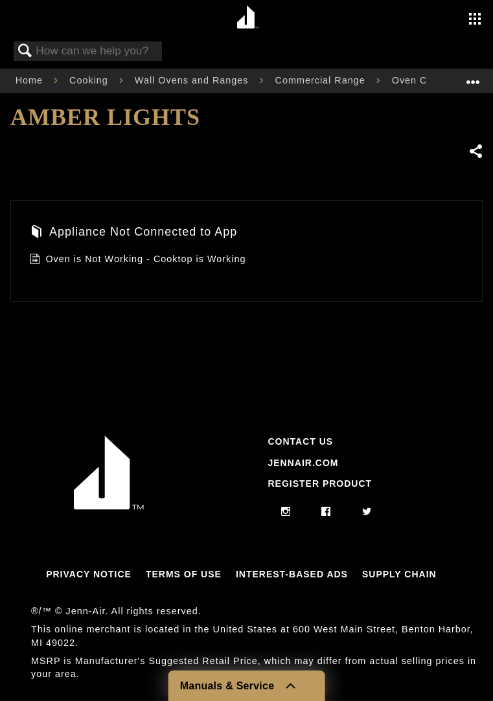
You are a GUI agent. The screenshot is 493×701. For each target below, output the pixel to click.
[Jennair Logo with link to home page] (109, 506)
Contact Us (300, 441)
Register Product (320, 483)
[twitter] (367, 512)
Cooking (90, 80)
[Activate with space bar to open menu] (474, 20)
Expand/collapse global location (473, 77)
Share (475, 151)
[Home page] (248, 17)
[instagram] (286, 512)
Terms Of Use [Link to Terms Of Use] (184, 574)
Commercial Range (322, 80)
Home (31, 80)
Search (25, 51)
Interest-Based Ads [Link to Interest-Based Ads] (292, 574)
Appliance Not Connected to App (133, 233)
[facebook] (326, 512)
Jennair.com (303, 463)
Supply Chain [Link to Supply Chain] (399, 574)
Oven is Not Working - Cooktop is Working (138, 260)
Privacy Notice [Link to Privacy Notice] (89, 574)
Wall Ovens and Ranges (193, 80)
